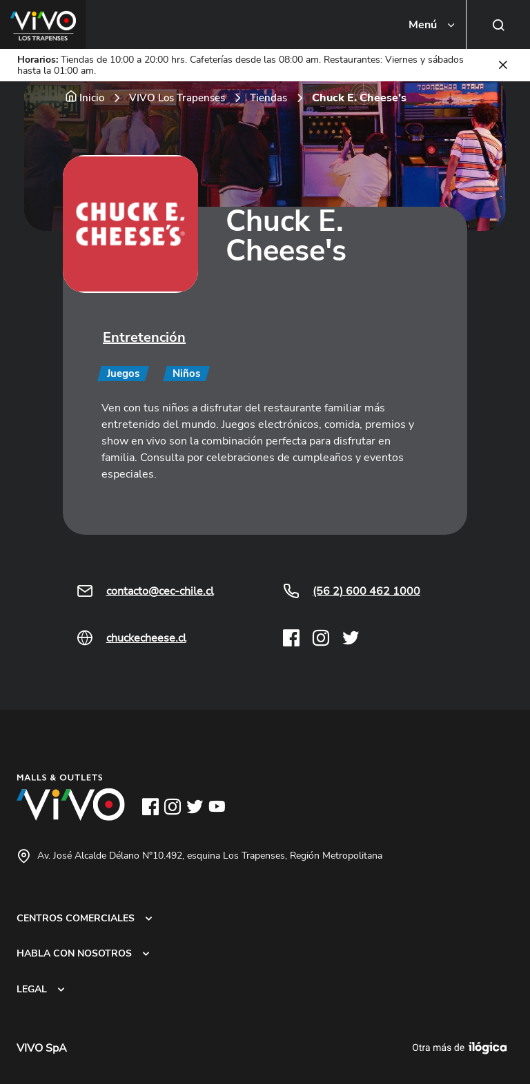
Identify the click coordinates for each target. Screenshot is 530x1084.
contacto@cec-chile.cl (160, 591)
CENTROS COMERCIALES (76, 918)
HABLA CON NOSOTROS (74, 953)
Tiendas (268, 98)
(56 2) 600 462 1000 (366, 591)
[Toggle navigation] (433, 25)
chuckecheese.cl (146, 638)
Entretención (144, 337)
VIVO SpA (42, 1048)
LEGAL (32, 989)
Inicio (91, 98)
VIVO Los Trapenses (177, 98)
